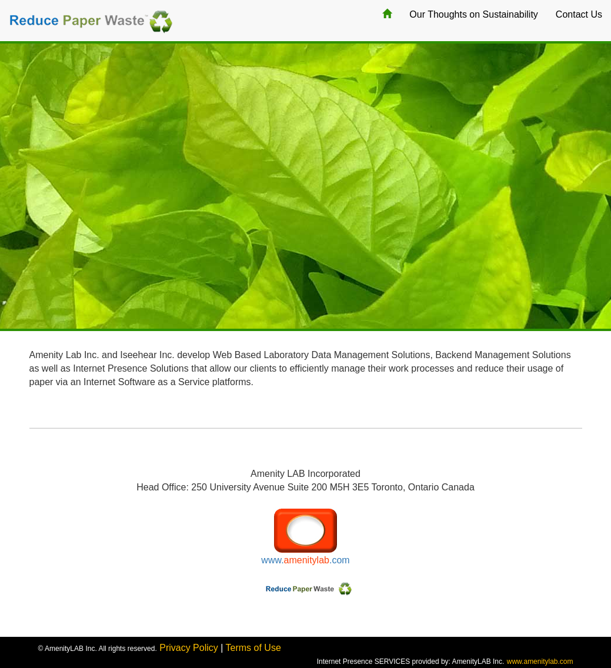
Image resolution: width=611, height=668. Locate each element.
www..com (305, 560)
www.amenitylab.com (540, 661)
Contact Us (579, 14)
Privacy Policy (188, 648)
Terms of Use (253, 648)
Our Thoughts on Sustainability (473, 14)
